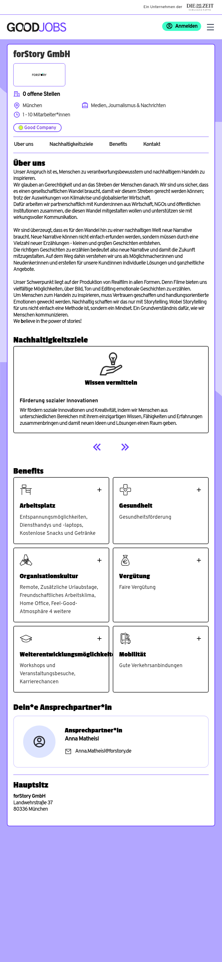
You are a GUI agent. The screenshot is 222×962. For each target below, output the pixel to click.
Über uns (23, 145)
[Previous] (97, 447)
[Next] (125, 447)
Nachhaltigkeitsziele (71, 145)
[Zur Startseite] (36, 27)
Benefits (118, 145)
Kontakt (151, 145)
